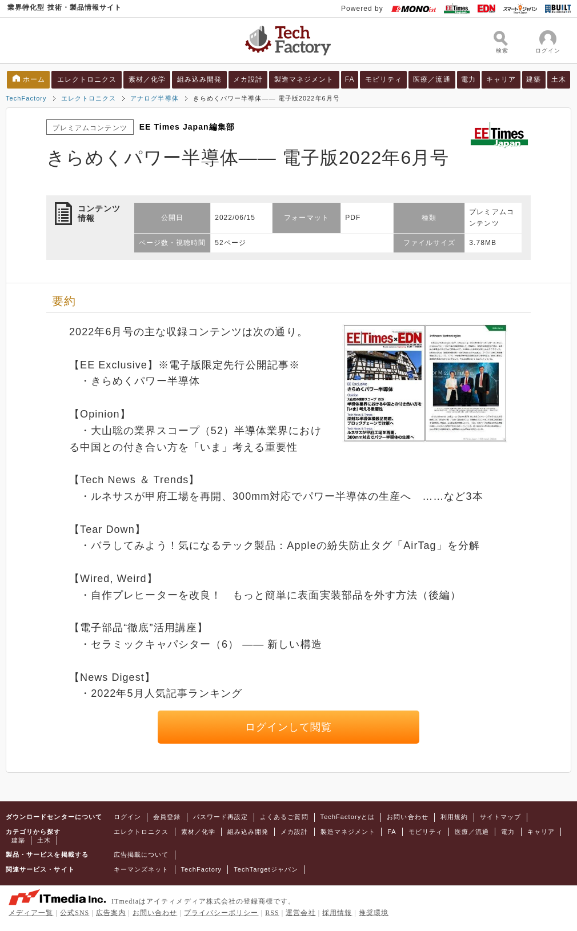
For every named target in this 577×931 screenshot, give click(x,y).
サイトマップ (500, 816)
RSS (272, 913)
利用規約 (454, 816)
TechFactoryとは (347, 816)
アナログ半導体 (154, 98)
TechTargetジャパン (266, 869)
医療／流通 (431, 79)
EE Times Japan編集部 (187, 126)
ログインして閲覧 (288, 727)
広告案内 (111, 913)
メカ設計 (248, 79)
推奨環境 (373, 913)
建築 (533, 79)
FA (350, 79)
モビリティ (383, 79)
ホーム (34, 79)
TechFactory (26, 98)
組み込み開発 (199, 79)
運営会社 (300, 913)
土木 (558, 79)
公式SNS (74, 913)
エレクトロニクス (87, 79)
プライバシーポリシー (221, 913)
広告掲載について (141, 854)
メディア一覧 (31, 913)
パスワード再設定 (221, 816)
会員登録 (167, 816)
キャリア (501, 79)
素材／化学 (147, 79)
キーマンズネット (141, 869)
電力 (468, 79)
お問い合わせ (407, 816)
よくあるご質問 (284, 816)
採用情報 (337, 913)
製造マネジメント (304, 79)
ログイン (127, 816)
